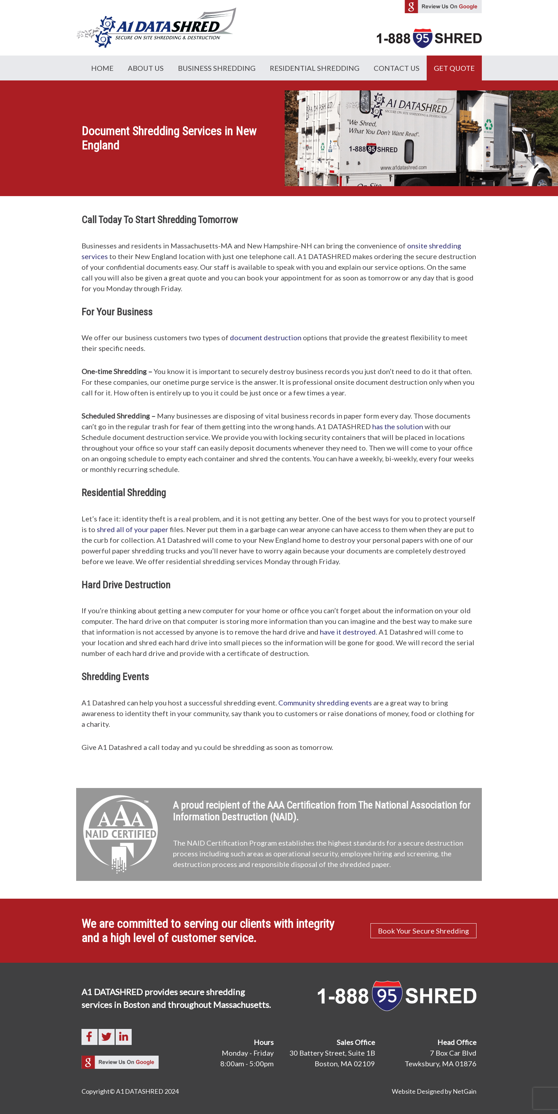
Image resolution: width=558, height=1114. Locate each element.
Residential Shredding (314, 68)
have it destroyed (348, 631)
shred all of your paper (132, 529)
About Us (146, 68)
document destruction (265, 337)
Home (102, 68)
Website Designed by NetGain (434, 1091)
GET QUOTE (454, 68)
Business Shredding (217, 68)
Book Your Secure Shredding (423, 930)
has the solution (397, 426)
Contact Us (397, 68)
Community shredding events (325, 702)
